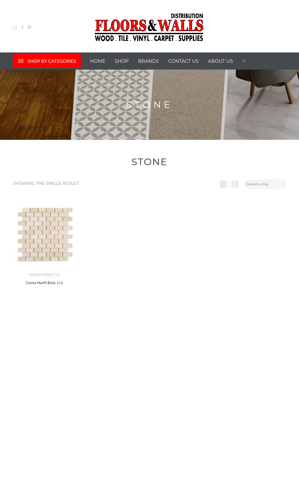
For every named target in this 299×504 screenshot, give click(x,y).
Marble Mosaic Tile (44, 274)
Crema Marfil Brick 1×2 (44, 283)
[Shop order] (264, 184)
